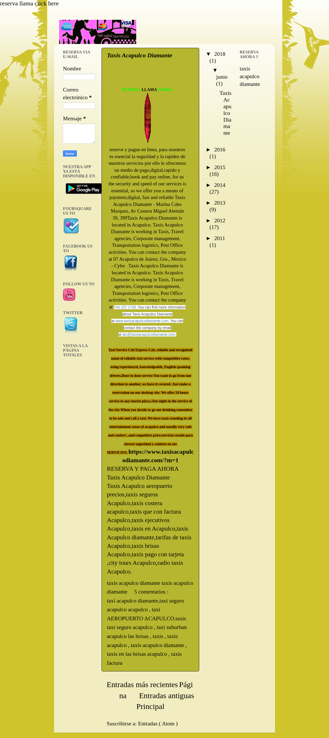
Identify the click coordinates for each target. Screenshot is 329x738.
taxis (158, 636)
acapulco (138, 609)
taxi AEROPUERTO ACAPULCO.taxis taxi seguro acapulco (146, 618)
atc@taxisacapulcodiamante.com (148, 334)
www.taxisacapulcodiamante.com (141, 321)
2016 (219, 150)
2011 (219, 238)
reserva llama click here (29, 3)
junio (221, 77)
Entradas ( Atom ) (158, 724)
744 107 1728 (125, 307)
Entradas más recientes (142, 684)
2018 (219, 54)
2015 (219, 167)
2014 (219, 185)
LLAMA (149, 89)
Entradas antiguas (166, 695)
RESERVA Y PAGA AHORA (143, 468)
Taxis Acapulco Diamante (139, 55)
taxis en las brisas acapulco (137, 654)
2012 (219, 220)
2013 (219, 203)
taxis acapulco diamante (158, 645)
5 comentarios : (152, 592)
